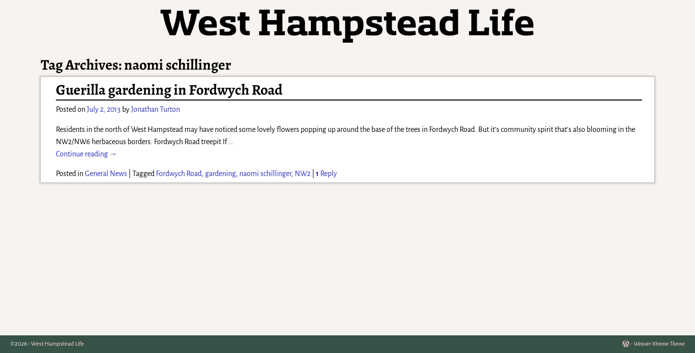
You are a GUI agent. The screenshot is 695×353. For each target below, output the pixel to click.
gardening (220, 173)
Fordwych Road (179, 173)
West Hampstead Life (57, 344)
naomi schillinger (265, 173)
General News (106, 173)
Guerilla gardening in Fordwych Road (169, 90)
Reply (326, 173)
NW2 (302, 173)
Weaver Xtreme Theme (659, 344)
